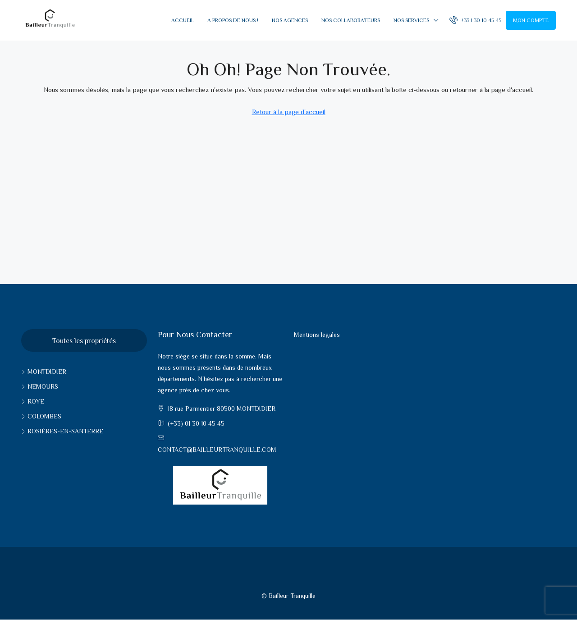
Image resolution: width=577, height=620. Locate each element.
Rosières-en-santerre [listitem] (62, 431)
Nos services (411, 20)
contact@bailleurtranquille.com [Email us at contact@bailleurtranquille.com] (217, 449)
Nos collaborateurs (350, 20)
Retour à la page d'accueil (288, 111)
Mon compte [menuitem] (531, 20)
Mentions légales (317, 334)
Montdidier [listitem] (43, 371)
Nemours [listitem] (39, 386)
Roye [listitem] (32, 401)
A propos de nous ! (232, 20)
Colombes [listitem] (41, 416)
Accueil (182, 20)
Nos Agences (290, 20)
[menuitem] (475, 20)
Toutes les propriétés (84, 340)
